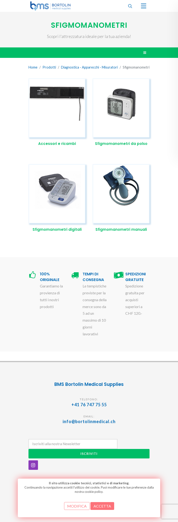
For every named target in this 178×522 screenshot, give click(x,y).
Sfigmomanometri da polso (121, 143)
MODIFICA (77, 506)
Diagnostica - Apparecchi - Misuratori (89, 67)
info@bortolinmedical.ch (89, 421)
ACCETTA (102, 506)
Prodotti (49, 67)
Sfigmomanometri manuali (121, 229)
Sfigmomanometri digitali (57, 229)
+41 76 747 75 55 (89, 404)
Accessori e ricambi (57, 143)
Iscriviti (89, 454)
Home (32, 67)
